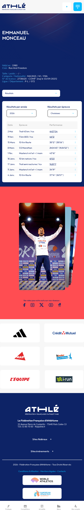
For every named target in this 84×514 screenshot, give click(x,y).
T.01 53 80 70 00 (25, 426)
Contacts (61, 471)
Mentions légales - (48, 471)
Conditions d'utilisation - (29, 471)
